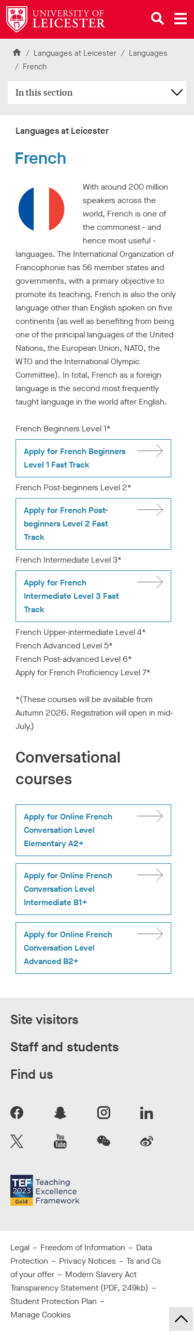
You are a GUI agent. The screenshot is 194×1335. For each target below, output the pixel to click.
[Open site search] (158, 18)
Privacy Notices (87, 1260)
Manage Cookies (40, 1314)
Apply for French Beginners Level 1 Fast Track (75, 458)
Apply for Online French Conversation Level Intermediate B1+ (68, 889)
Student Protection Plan (53, 1301)
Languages (148, 53)
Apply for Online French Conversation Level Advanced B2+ (68, 948)
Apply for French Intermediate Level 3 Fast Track (71, 596)
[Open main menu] (180, 18)
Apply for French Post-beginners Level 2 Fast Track (66, 523)
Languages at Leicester (75, 53)
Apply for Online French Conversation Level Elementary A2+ (68, 830)
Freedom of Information (82, 1247)
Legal (19, 1247)
